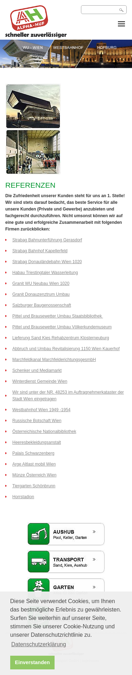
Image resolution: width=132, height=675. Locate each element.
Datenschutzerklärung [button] (38, 644)
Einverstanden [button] (32, 662)
